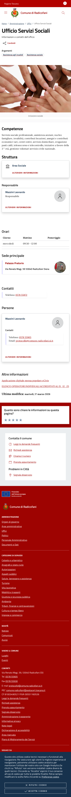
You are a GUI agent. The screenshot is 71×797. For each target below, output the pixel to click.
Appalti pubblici (9, 574)
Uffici (29, 23)
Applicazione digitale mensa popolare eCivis (25, 380)
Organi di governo (10, 521)
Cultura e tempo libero (13, 610)
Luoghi (5, 655)
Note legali (7, 725)
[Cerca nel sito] (63, 12)
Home (4, 23)
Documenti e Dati (10, 544)
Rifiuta (35, 785)
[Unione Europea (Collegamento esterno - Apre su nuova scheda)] (35, 495)
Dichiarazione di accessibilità (16, 730)
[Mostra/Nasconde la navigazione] (5, 12)
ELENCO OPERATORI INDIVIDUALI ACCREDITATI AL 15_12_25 (35, 386)
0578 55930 (11, 681)
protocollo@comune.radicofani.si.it (34, 340)
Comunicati (7, 635)
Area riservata (9, 735)
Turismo (5, 583)
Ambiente (6, 601)
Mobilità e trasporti (11, 592)
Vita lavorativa (9, 587)
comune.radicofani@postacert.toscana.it (25, 690)
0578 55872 (21, 294)
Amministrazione (17, 23)
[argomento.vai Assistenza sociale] (35, 55)
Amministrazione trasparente (16, 716)
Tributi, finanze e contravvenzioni (18, 606)
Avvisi (5, 640)
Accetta (35, 791)
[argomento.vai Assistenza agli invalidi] (13, 55)
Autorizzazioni (9, 569)
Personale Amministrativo (14, 540)
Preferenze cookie (50, 776)
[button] (11, 3)
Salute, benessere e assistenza (17, 578)
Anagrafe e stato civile (13, 565)
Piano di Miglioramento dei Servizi (18, 739)
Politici (5, 535)
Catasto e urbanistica (12, 560)
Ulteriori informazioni (25, 172)
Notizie (5, 630)
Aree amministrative (12, 526)
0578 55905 (25, 337)
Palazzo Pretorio (14, 263)
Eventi (5, 660)
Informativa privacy (11, 721)
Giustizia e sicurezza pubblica (16, 597)
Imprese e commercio (12, 615)
